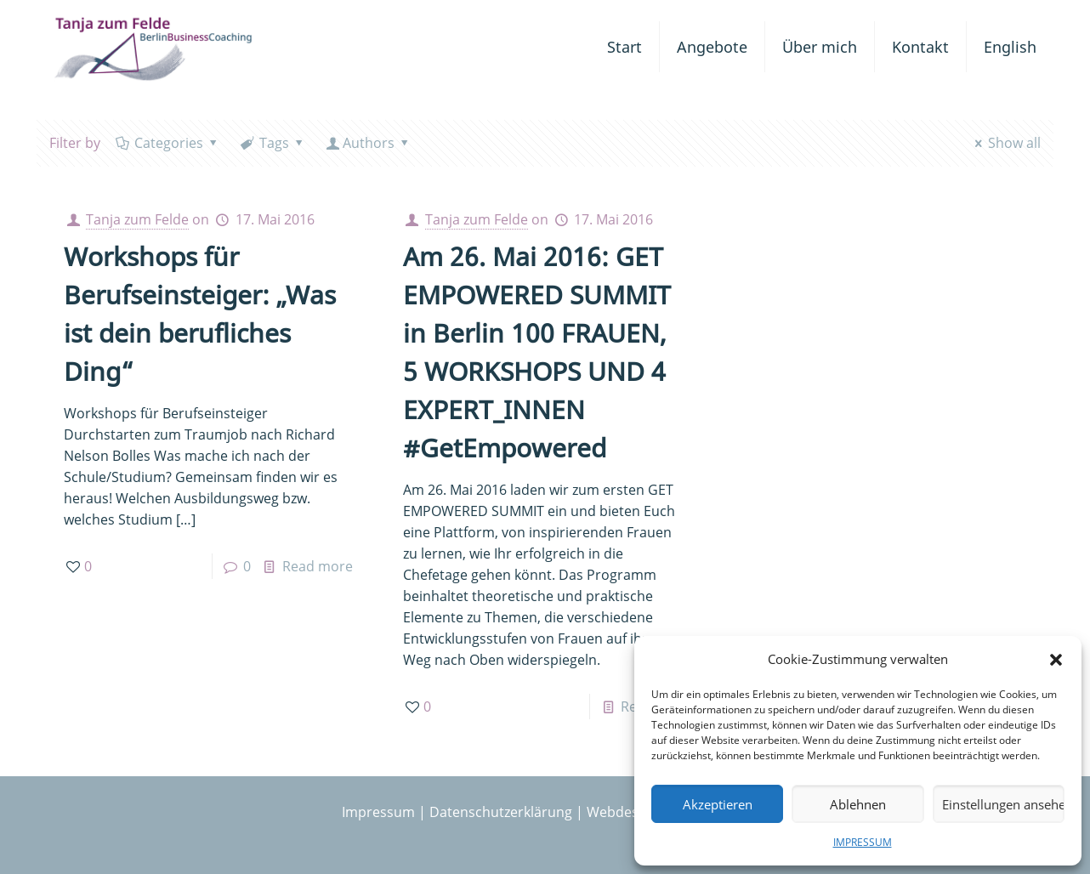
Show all (1005, 142)
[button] (1055, 659)
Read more (317, 566)
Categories (168, 142)
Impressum (378, 812)
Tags (273, 142)
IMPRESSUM (862, 842)
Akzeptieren (717, 804)
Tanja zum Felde (137, 219)
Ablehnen (858, 804)
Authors (369, 142)
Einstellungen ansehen (1003, 804)
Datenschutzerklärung (500, 812)
